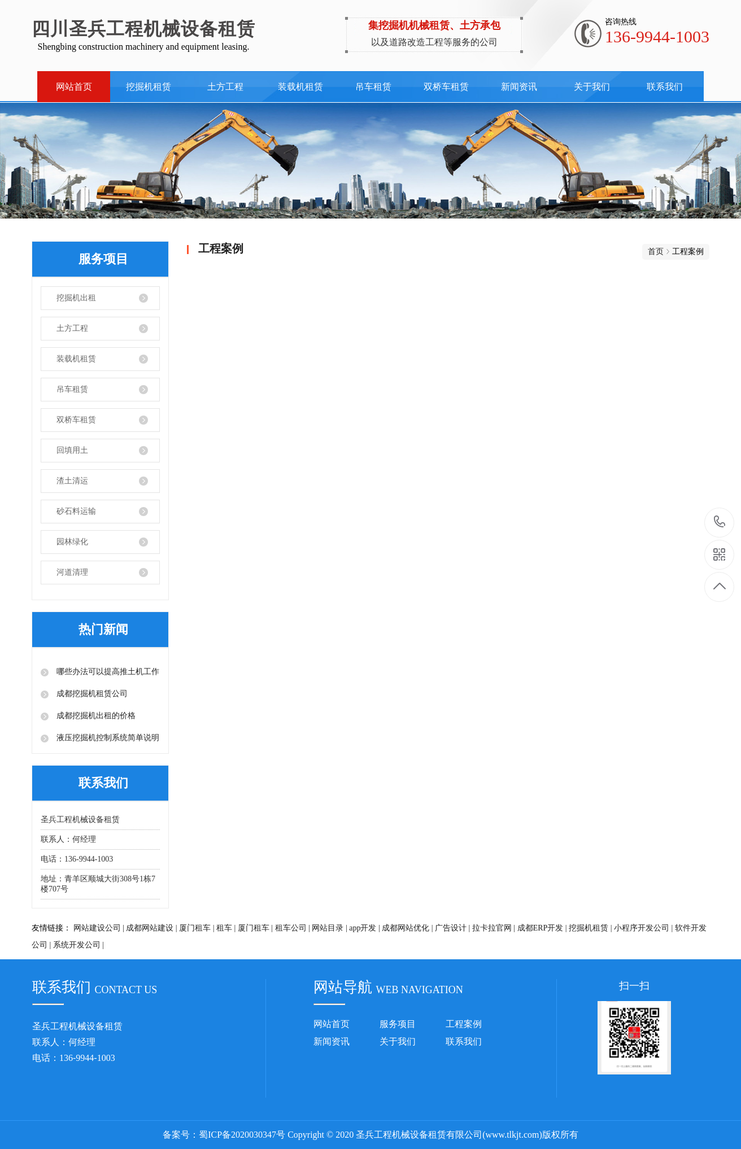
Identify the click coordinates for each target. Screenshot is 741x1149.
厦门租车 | (196, 928)
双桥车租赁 (446, 86)
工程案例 (464, 1024)
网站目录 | (329, 928)
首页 (656, 251)
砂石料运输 (76, 511)
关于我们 (592, 86)
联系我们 (665, 86)
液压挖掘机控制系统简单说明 (106, 737)
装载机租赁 (300, 86)
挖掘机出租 (76, 298)
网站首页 (74, 86)
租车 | (226, 928)
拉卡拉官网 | (493, 928)
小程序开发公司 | (643, 928)
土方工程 (225, 86)
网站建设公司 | (98, 928)
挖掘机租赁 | (590, 928)
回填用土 (72, 450)
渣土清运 (72, 481)
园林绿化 (72, 542)
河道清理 (72, 572)
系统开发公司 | (78, 945)
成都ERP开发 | (542, 928)
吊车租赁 (373, 86)
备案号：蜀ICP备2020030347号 (224, 1134)
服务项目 (398, 1024)
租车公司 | (292, 928)
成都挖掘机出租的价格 (95, 715)
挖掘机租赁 (148, 86)
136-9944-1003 (720, 523)
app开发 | (364, 928)
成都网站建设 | (151, 928)
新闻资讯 (519, 86)
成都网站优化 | (407, 928)
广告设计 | (452, 928)
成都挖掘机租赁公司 (91, 693)
